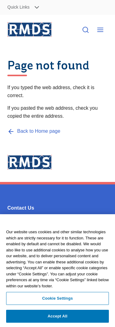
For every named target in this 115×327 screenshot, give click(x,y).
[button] (30, 7)
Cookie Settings (57, 300)
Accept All (57, 318)
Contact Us (20, 208)
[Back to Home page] (33, 131)
